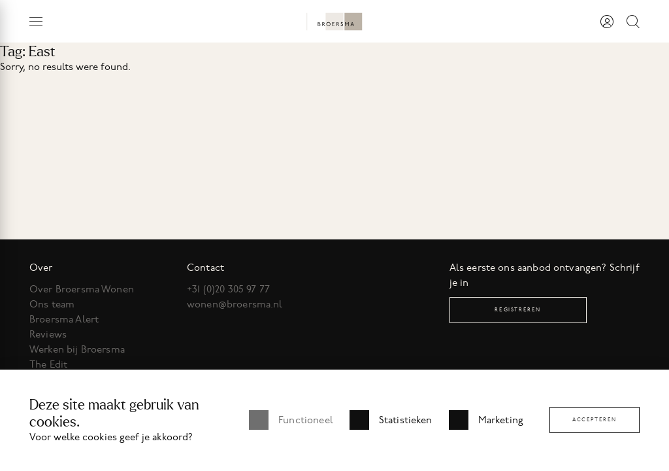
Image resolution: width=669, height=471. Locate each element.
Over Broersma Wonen (81, 289)
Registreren (518, 309)
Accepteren (594, 419)
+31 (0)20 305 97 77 (228, 289)
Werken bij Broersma (77, 349)
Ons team (51, 304)
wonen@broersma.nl (235, 304)
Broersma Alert (64, 319)
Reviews (48, 334)
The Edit (48, 364)
